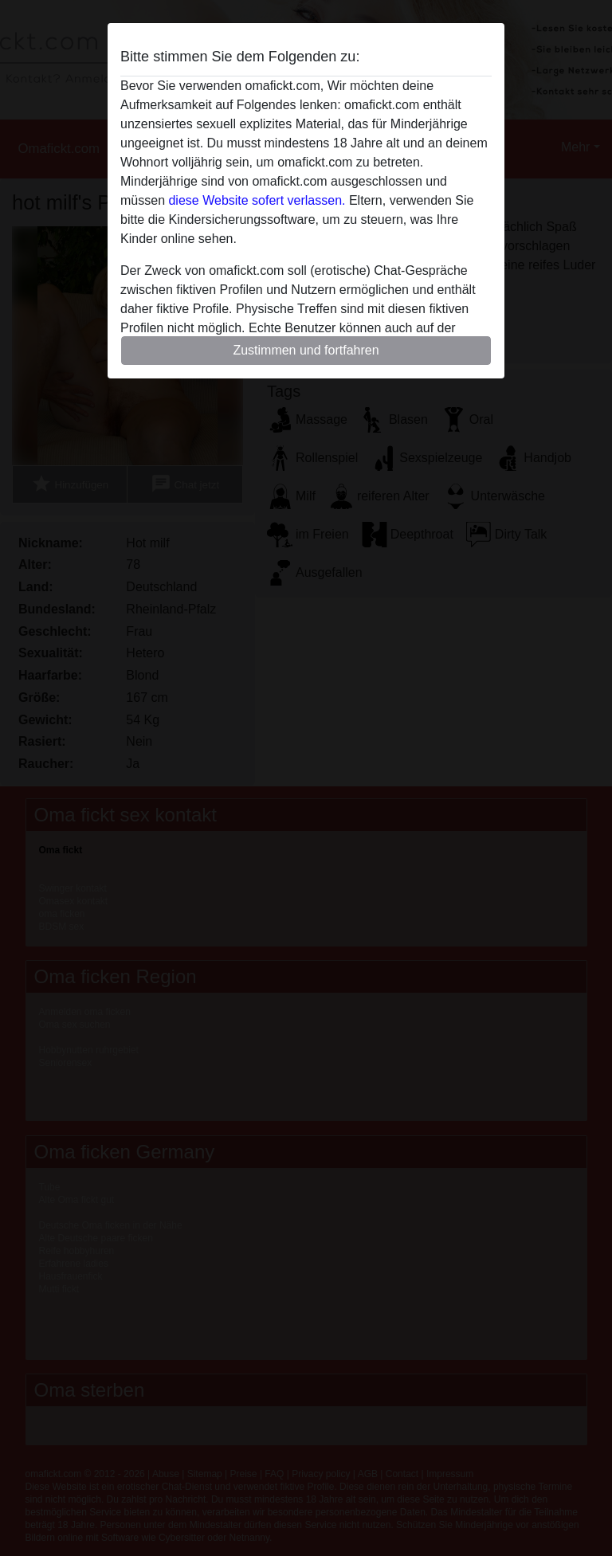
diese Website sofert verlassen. (256, 200)
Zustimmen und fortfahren (306, 350)
